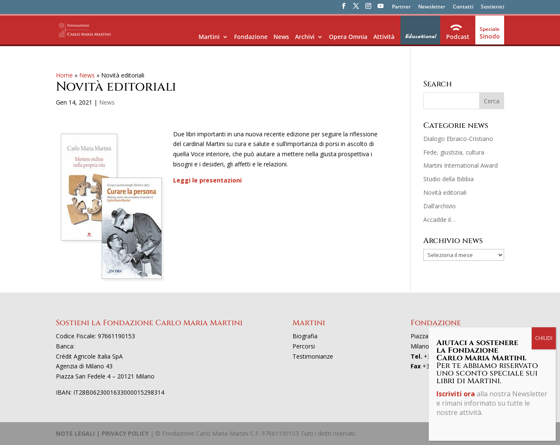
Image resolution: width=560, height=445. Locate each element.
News (281, 37)
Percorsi (303, 346)
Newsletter (431, 7)
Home (64, 75)
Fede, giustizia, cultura (453, 152)
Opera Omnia (348, 37)
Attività (383, 37)
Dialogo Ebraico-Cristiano (458, 139)
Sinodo (490, 36)
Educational (420, 36)
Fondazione (251, 37)
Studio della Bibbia (448, 179)
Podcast (457, 37)
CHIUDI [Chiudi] (543, 196)
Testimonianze (312, 356)
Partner (401, 7)
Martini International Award (460, 165)
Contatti (463, 7)
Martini (209, 37)
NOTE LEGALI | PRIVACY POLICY (102, 433)
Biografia (304, 336)
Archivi (304, 37)
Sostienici (492, 7)
